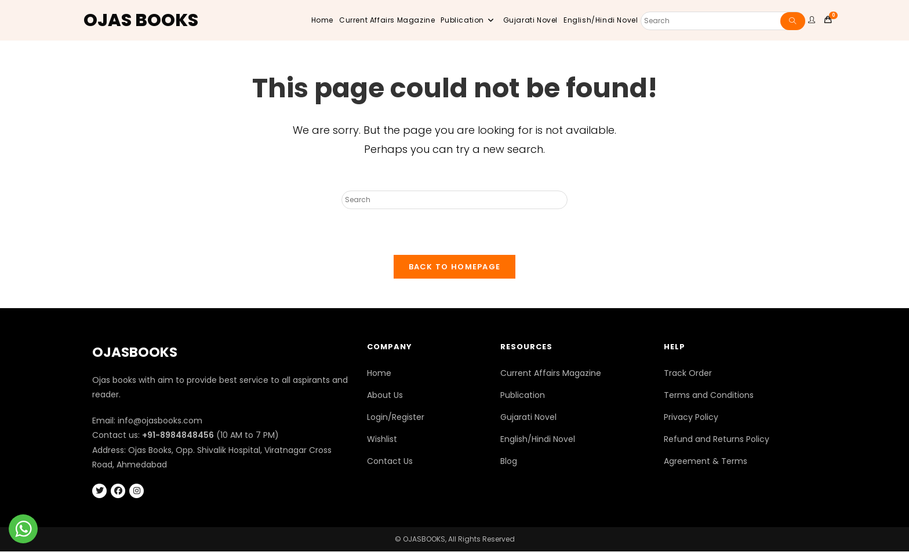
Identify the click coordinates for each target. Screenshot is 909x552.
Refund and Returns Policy (716, 439)
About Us (385, 395)
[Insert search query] (454, 200)
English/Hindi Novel (537, 439)
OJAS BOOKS (140, 20)
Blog (508, 461)
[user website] (813, 20)
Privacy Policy (691, 417)
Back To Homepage (455, 266)
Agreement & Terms (705, 461)
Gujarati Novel (528, 417)
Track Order (688, 373)
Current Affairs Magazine (550, 373)
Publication (522, 395)
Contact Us (390, 461)
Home (379, 373)
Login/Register (395, 417)
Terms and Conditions (709, 395)
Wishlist (382, 439)
